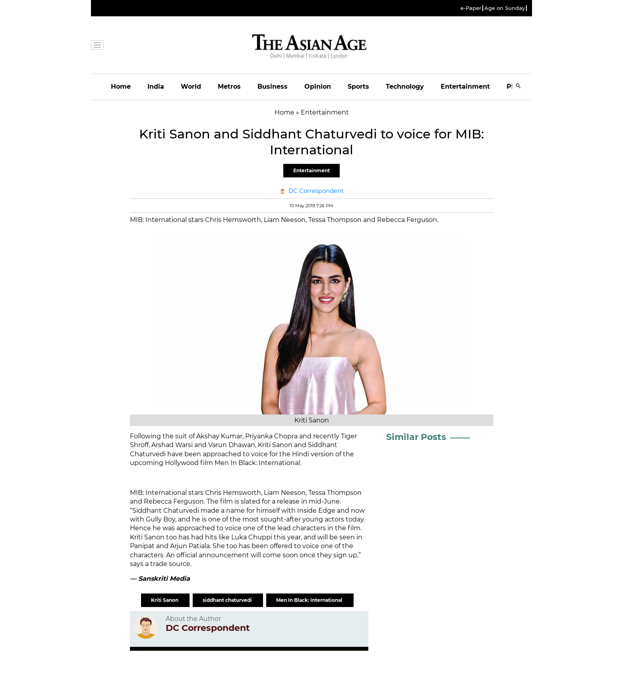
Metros (229, 86)
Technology (405, 86)
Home (121, 86)
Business (272, 86)
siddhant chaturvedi (228, 600)
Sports (358, 86)
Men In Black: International (310, 600)
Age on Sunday (504, 8)
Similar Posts (416, 437)
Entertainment (465, 86)
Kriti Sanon (165, 600)
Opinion (317, 86)
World (191, 86)
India (155, 86)
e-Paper (470, 8)
